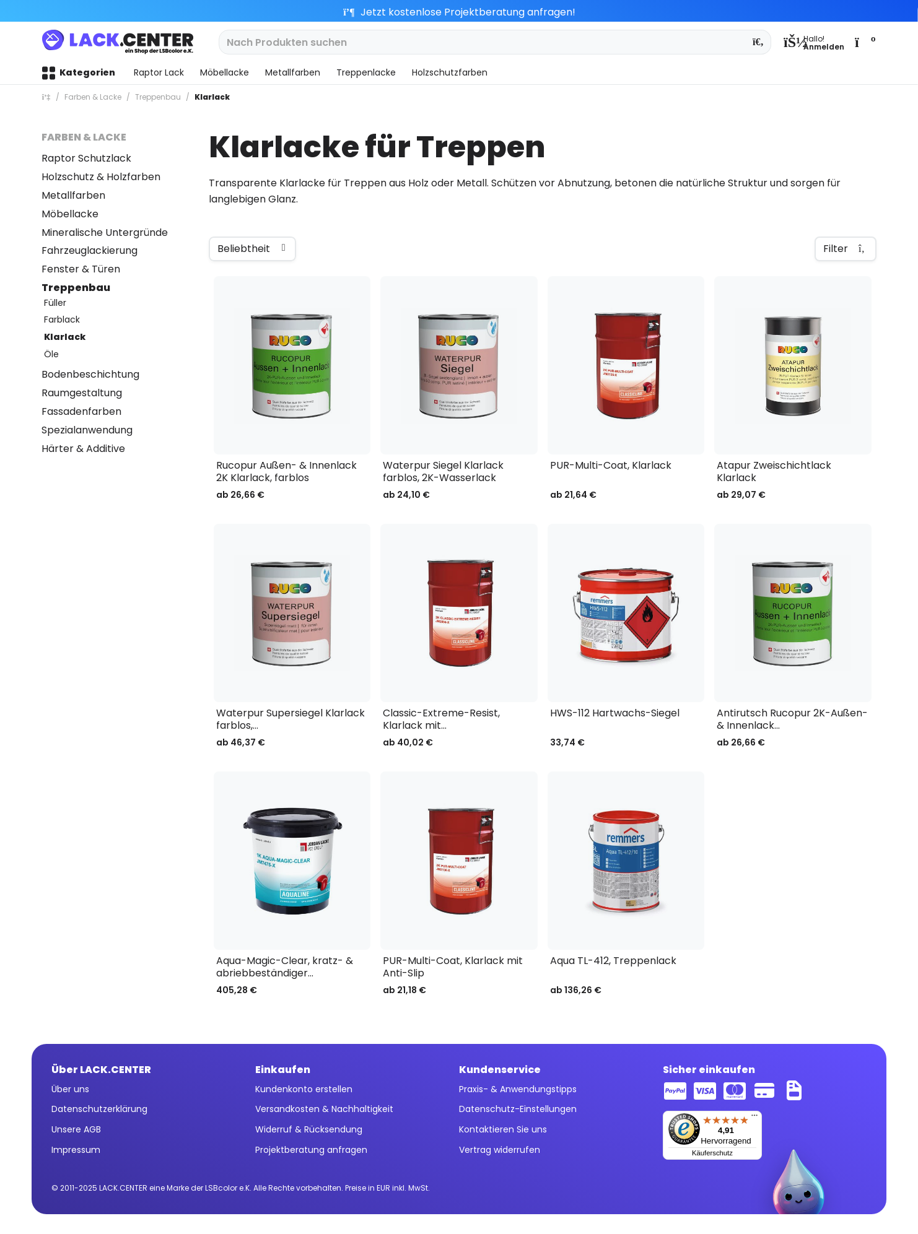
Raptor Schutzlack (86, 158)
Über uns (70, 1089)
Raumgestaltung (82, 393)
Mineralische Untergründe (105, 232)
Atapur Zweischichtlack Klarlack (774, 471)
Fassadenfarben (81, 411)
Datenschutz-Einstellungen (518, 1109)
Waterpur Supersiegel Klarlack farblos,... (290, 719)
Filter (845, 249)
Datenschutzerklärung (99, 1109)
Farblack (62, 319)
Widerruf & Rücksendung (308, 1129)
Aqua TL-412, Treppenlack (613, 961)
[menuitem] (814, 42)
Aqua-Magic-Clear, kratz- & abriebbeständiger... (284, 967)
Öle (51, 354)
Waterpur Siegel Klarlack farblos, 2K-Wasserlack (443, 471)
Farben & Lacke (84, 137)
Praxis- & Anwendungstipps (518, 1089)
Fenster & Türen (81, 269)
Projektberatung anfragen (311, 1150)
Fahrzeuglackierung (90, 250)
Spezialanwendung (87, 430)
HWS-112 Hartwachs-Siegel (615, 713)
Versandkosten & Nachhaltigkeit (324, 1109)
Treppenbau (76, 287)
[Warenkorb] (864, 42)
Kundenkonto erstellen (303, 1089)
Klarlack (64, 337)
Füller (55, 303)
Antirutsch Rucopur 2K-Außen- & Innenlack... (792, 719)
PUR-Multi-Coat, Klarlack (610, 465)
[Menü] (754, 1118)
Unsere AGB (76, 1129)
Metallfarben (73, 195)
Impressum (75, 1150)
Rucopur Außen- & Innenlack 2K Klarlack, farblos (286, 471)
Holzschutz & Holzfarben (101, 177)
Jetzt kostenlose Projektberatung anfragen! (459, 12)
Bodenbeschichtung (90, 374)
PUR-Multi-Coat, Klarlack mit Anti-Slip (453, 967)
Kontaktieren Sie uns (503, 1129)
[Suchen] (758, 42)
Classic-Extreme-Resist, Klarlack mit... (441, 719)
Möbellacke (70, 214)
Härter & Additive (83, 448)
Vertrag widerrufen (499, 1150)
